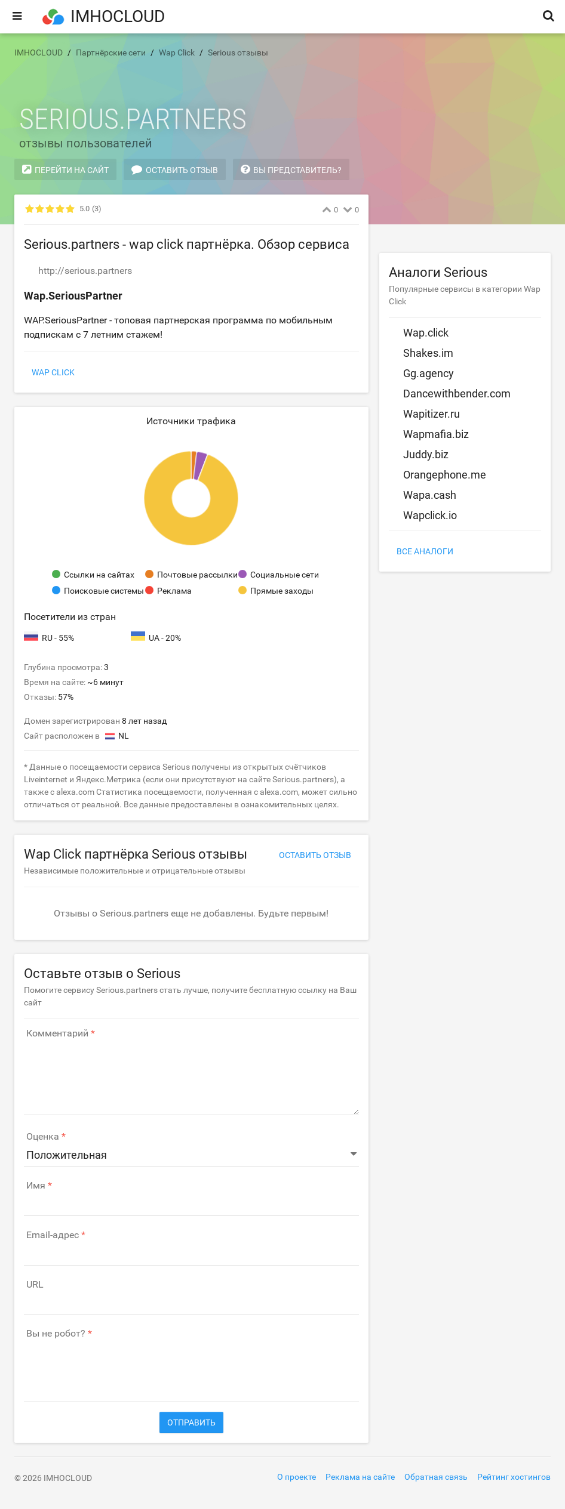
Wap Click (53, 372)
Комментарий (57, 1033)
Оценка (42, 1136)
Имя (35, 1185)
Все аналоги (425, 551)
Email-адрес (52, 1235)
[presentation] (114, 1364)
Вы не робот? (55, 1333)
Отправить (191, 1422)
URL (35, 1284)
